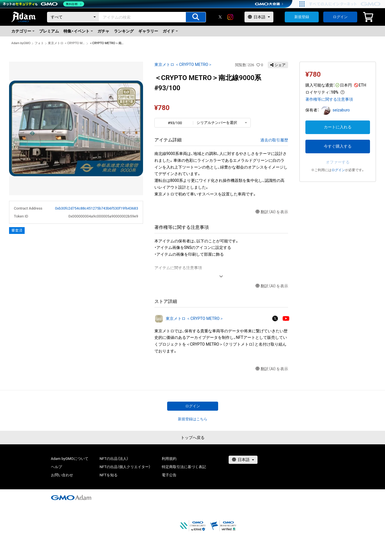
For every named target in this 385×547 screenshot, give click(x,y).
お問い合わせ (62, 475)
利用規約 (169, 458)
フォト (39, 43)
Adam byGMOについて (69, 458)
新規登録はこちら (192, 419)
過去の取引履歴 (274, 140)
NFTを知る (109, 475)
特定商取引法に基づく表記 (184, 467)
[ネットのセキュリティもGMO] (43, 4)
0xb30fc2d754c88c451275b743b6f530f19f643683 (96, 208)
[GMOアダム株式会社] (71, 497)
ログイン (340, 17)
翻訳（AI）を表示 (272, 212)
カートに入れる (338, 127)
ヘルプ (56, 467)
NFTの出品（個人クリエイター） (125, 467)
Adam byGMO (21, 43)
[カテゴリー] (73, 17)
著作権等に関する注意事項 (329, 99)
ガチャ (103, 31)
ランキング (124, 31)
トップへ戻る (193, 437)
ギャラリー (148, 31)
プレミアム (49, 31)
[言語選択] (258, 17)
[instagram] (230, 17)
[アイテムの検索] (196, 17)
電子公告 (169, 475)
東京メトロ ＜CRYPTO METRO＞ (66, 43)
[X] (220, 17)
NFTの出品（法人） (114, 458)
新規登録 (301, 17)
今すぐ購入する (338, 146)
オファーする (338, 162)
